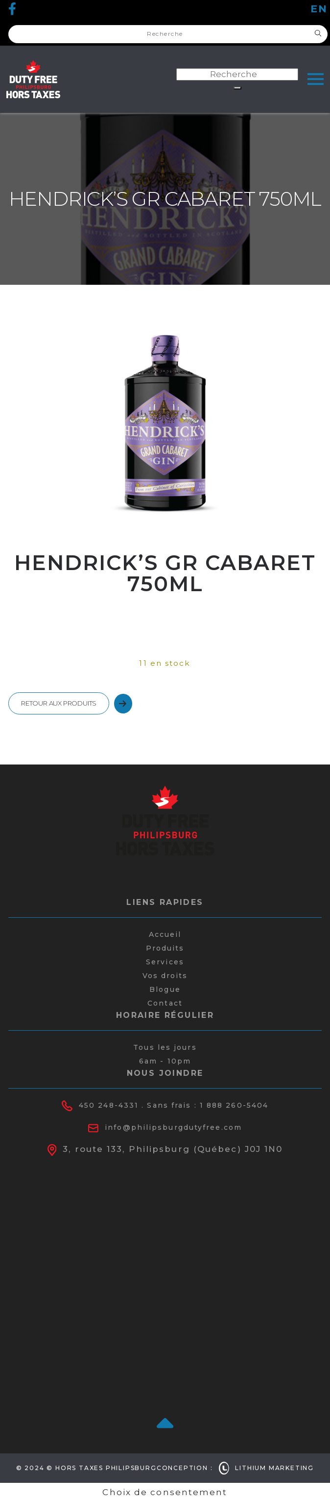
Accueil (165, 934)
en (319, 9)
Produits (165, 948)
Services (165, 961)
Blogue (165, 989)
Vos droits (165, 975)
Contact (165, 1003)
